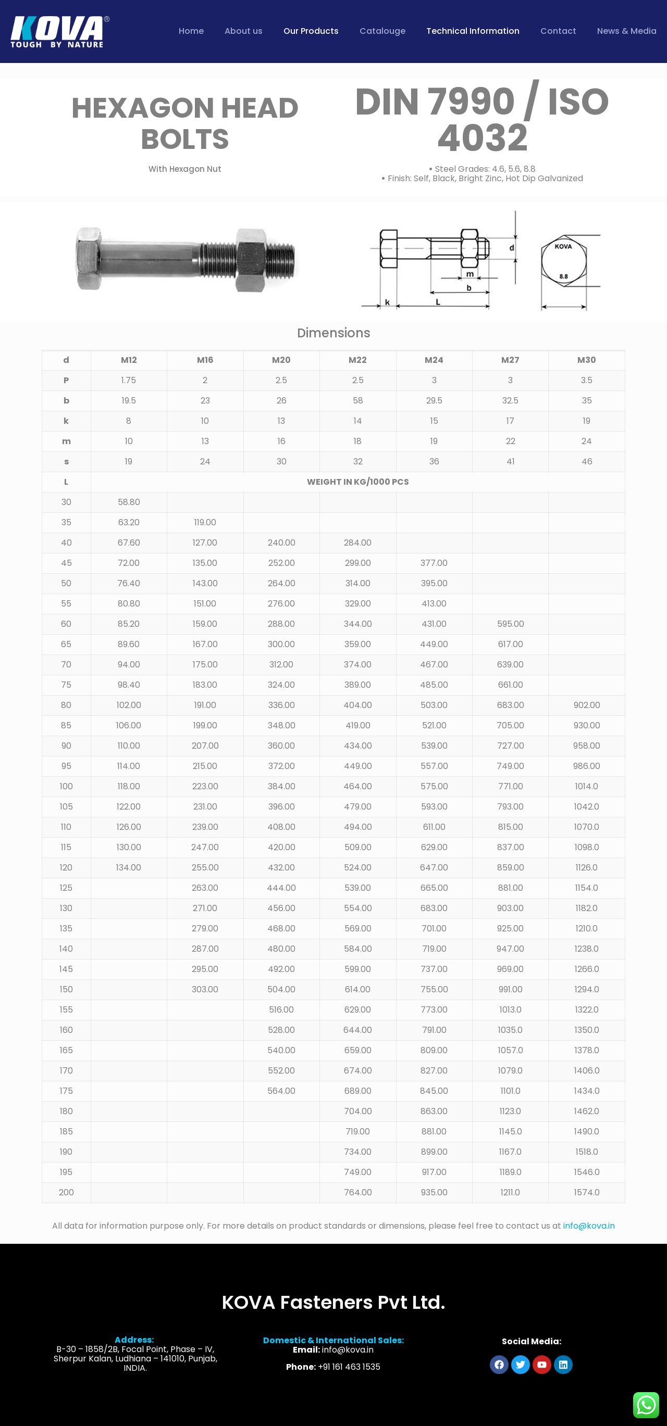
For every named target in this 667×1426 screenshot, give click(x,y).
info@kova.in (589, 1226)
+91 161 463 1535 (349, 1393)
